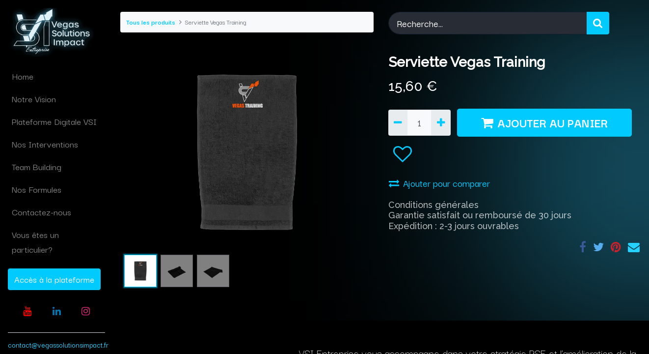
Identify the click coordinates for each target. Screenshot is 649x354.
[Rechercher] (598, 23)
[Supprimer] (397, 123)
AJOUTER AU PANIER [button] (544, 122)
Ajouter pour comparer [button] (439, 183)
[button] (402, 154)
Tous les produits (150, 22)
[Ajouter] (440, 123)
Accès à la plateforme (54, 279)
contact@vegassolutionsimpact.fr (58, 344)
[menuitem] (56, 76)
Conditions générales (433, 205)
